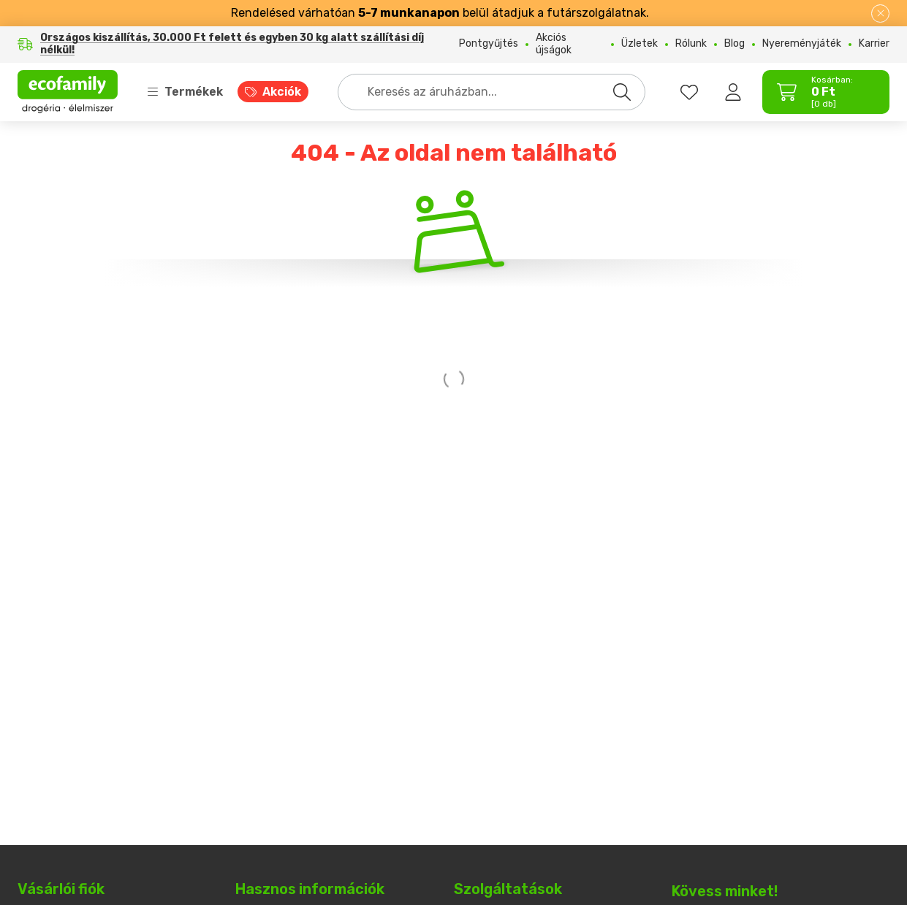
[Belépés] (733, 92)
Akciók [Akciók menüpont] (281, 92)
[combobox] (491, 92)
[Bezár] (880, 13)
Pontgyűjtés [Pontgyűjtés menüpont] (488, 44)
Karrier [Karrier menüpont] (874, 44)
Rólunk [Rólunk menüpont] (691, 44)
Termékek (185, 92)
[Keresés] (622, 92)
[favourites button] (689, 92)
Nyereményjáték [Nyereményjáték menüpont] (801, 44)
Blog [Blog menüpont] (734, 44)
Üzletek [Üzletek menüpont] (639, 44)
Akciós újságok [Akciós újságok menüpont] (554, 44)
